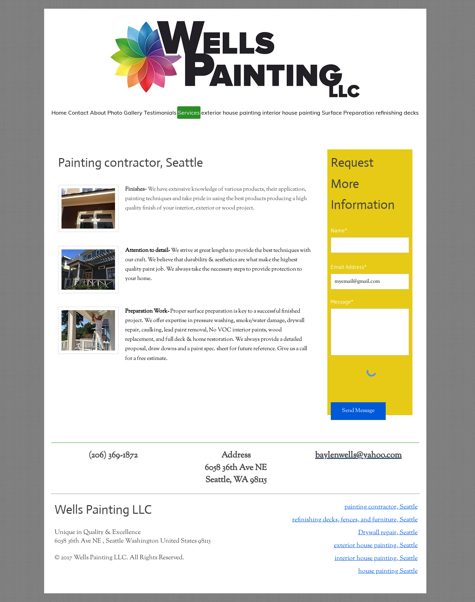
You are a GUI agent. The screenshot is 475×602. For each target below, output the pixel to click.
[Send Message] (358, 411)
